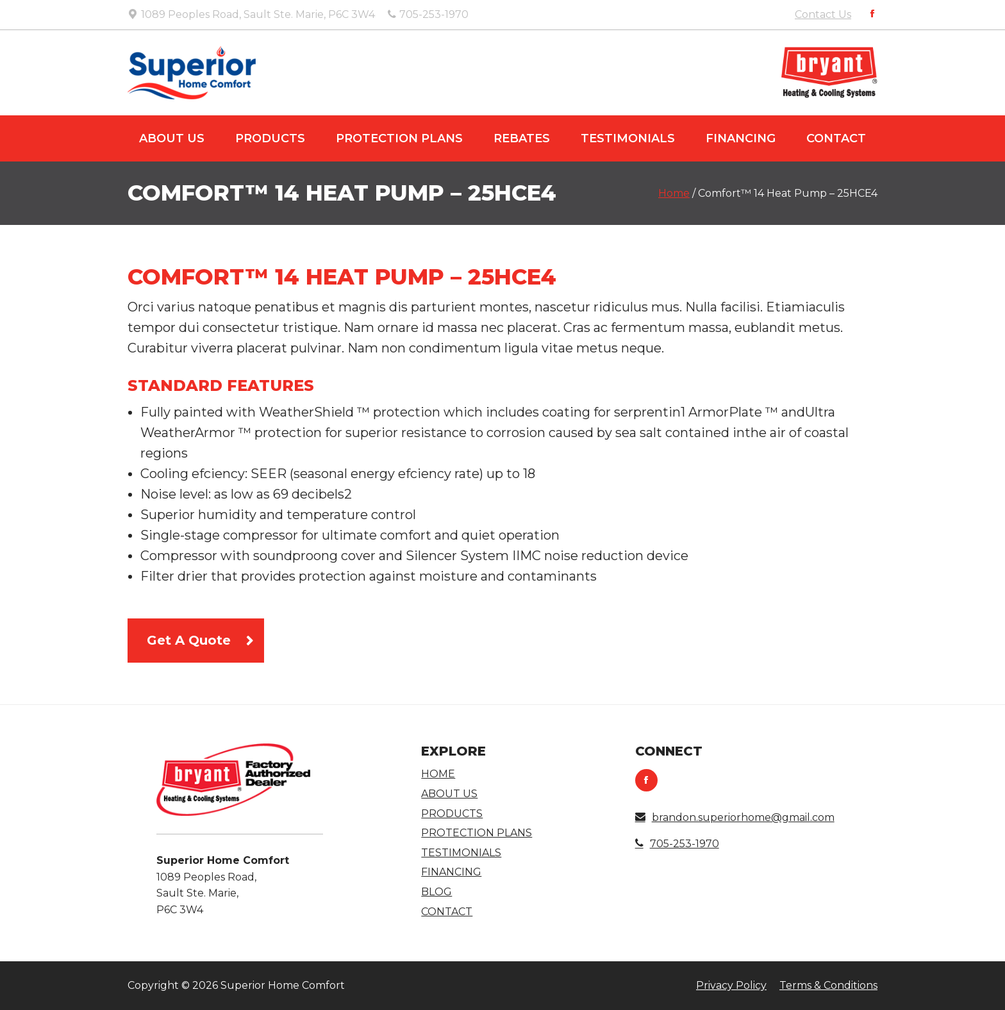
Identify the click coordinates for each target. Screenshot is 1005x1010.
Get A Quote (189, 640)
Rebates (522, 138)
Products (270, 138)
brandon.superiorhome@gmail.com (735, 817)
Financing (741, 138)
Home (674, 193)
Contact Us (823, 14)
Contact (836, 138)
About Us (171, 138)
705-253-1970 (677, 844)
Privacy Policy (731, 985)
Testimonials (628, 138)
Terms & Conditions (828, 985)
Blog (436, 892)
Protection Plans (399, 138)
